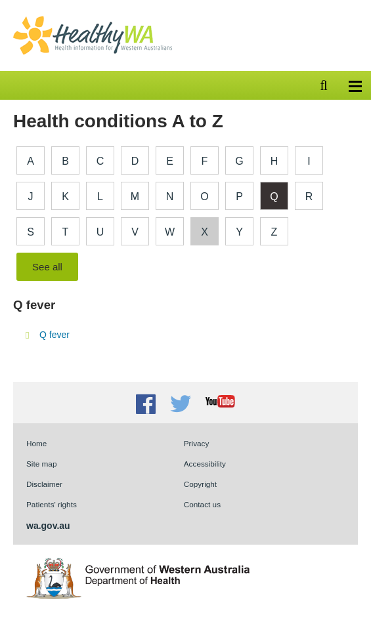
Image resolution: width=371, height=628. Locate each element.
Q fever (54, 334)
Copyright (200, 484)
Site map (41, 463)
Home (36, 443)
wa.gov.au (48, 525)
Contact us (202, 504)
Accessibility (205, 463)
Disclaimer (44, 484)
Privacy (196, 443)
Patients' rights (51, 504)
